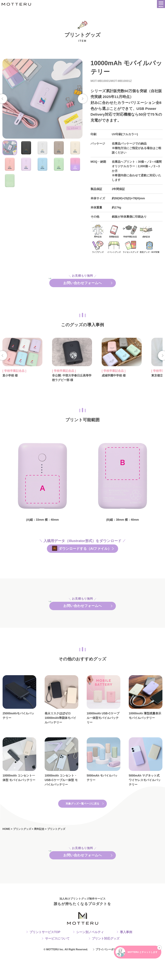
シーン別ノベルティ (90, 944)
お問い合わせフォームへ (82, 283)
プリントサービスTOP (44, 944)
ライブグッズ (98, 246)
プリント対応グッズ (105, 951)
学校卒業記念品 (130, 231)
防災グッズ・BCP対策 (150, 246)
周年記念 (98, 231)
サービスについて (57, 951)
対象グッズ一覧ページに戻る (82, 813)
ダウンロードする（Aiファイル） (85, 552)
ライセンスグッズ (130, 246)
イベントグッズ (114, 246)
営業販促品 (114, 231)
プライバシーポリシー (108, 962)
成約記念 (146, 231)
